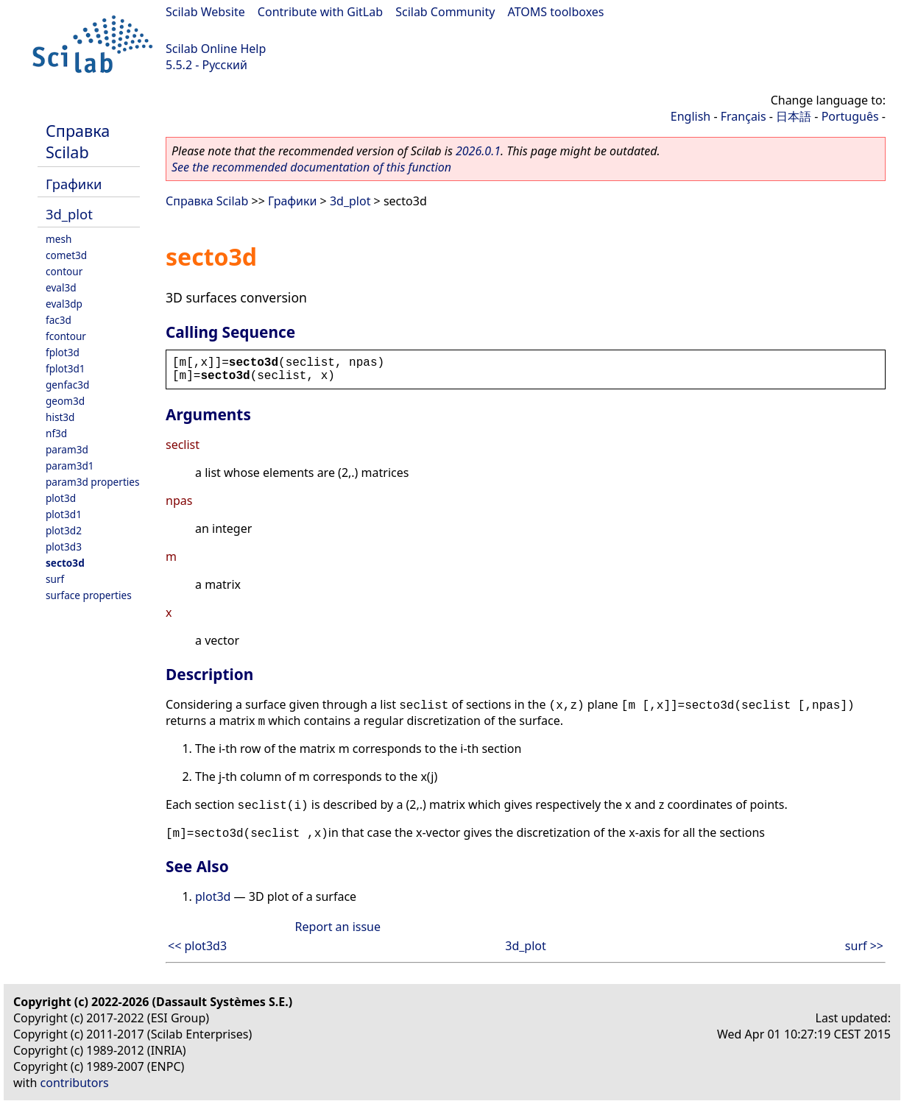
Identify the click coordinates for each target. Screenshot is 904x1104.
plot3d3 (64, 546)
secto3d (65, 563)
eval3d (61, 287)
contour (64, 271)
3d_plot (69, 214)
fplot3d (63, 352)
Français (743, 116)
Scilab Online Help (216, 48)
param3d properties (93, 482)
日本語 (793, 116)
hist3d (60, 417)
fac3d (58, 320)
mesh (58, 239)
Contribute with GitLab (320, 12)
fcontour (66, 336)
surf (55, 579)
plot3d (61, 498)
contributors (74, 1083)
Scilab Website (205, 12)
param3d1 (70, 466)
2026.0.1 (478, 151)
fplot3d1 (65, 368)
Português (850, 116)
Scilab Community (445, 12)
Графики (74, 183)
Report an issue (338, 927)
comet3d (66, 255)
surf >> (864, 946)
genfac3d (67, 385)
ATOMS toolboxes (556, 12)
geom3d (65, 401)
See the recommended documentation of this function (311, 167)
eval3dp (64, 304)
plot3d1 (64, 514)
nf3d (56, 433)
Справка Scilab (78, 141)
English (690, 116)
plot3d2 (64, 530)
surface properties (89, 595)
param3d (67, 449)
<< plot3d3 (197, 946)
